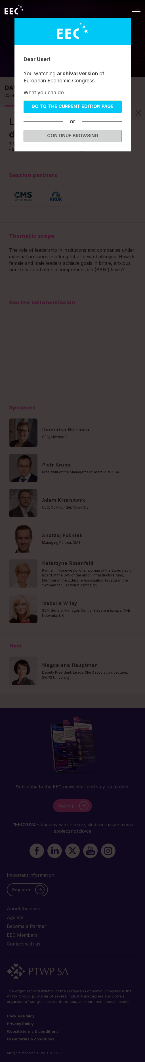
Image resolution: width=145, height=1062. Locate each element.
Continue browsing (72, 135)
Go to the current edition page (72, 106)
